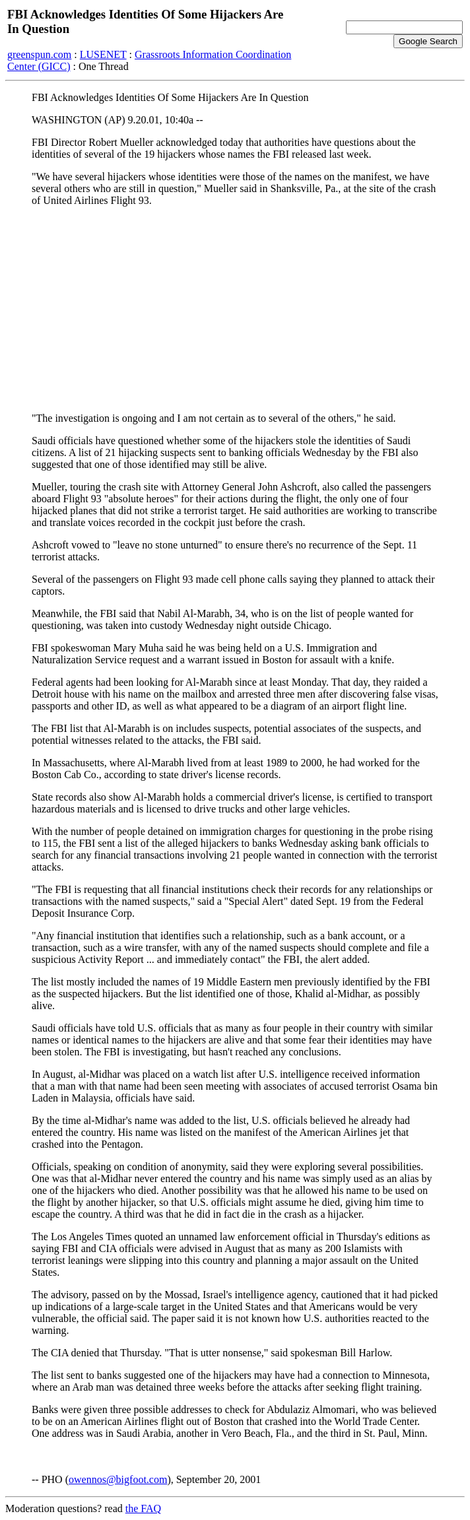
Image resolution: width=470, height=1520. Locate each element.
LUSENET (103, 54)
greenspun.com (39, 54)
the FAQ (143, 1508)
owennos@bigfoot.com (118, 1479)
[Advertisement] (235, 309)
